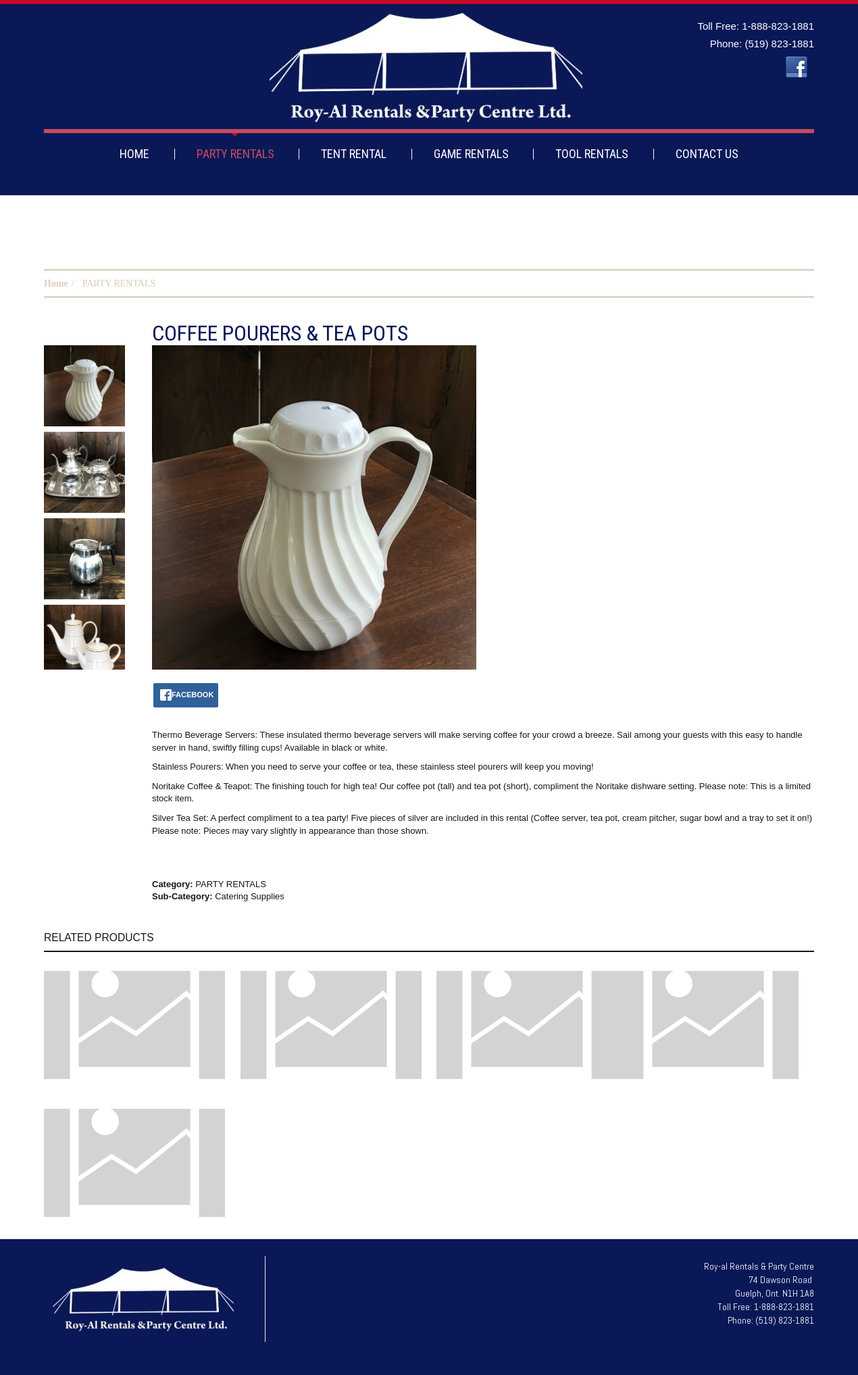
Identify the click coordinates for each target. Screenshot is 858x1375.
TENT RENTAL (353, 154)
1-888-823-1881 (778, 26)
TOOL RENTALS (591, 154)
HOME (134, 154)
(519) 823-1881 (779, 43)
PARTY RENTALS (235, 154)
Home (56, 283)
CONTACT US (707, 154)
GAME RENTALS (471, 154)
